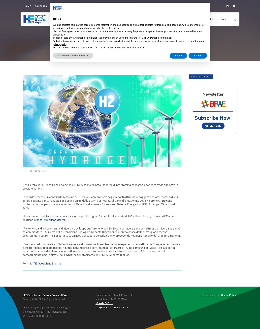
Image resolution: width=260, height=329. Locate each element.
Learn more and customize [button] (73, 55)
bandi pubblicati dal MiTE (52, 220)
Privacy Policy (209, 295)
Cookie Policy (228, 295)
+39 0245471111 (104, 303)
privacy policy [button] (60, 44)
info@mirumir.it (103, 307)
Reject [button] (178, 55)
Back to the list (201, 77)
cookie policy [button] (112, 28)
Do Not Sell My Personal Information (152, 37)
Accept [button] (198, 55)
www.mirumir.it (120, 307)
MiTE (33, 263)
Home (28, 6)
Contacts (41, 6)
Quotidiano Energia (50, 263)
